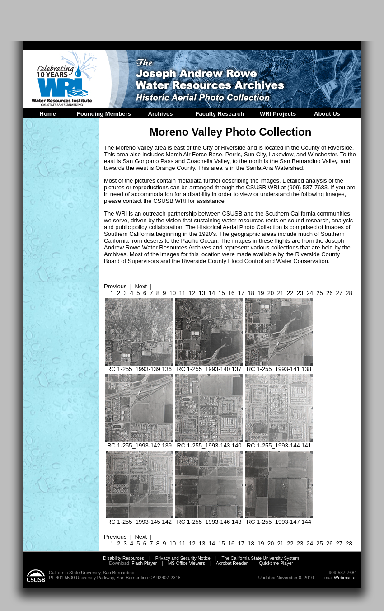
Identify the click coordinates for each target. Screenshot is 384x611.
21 (280, 293)
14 (211, 293)
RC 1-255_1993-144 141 (279, 443)
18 (251, 293)
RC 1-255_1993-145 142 (139, 519)
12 (192, 293)
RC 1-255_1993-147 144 (279, 519)
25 (319, 293)
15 (221, 293)
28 (349, 293)
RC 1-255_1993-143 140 (209, 443)
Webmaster (345, 577)
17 (241, 293)
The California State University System (260, 558)
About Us (327, 113)
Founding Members (104, 113)
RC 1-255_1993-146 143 (209, 519)
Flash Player (144, 563)
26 (329, 293)
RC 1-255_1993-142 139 (139, 443)
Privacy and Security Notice (183, 558)
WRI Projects (278, 113)
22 (290, 293)
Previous (115, 286)
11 (182, 293)
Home (48, 113)
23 (300, 293)
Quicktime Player (276, 563)
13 (202, 293)
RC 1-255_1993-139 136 (139, 366)
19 (261, 293)
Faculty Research (220, 113)
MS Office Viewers (186, 563)
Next (141, 286)
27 (339, 293)
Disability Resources (123, 558)
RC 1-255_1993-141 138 (279, 366)
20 (270, 293)
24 (310, 293)
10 (172, 293)
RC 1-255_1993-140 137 (209, 366)
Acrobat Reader (232, 563)
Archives (160, 113)
